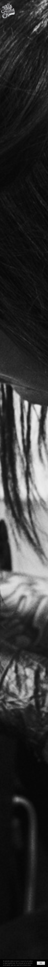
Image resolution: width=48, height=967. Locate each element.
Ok (41, 963)
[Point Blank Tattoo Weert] (8, 4)
